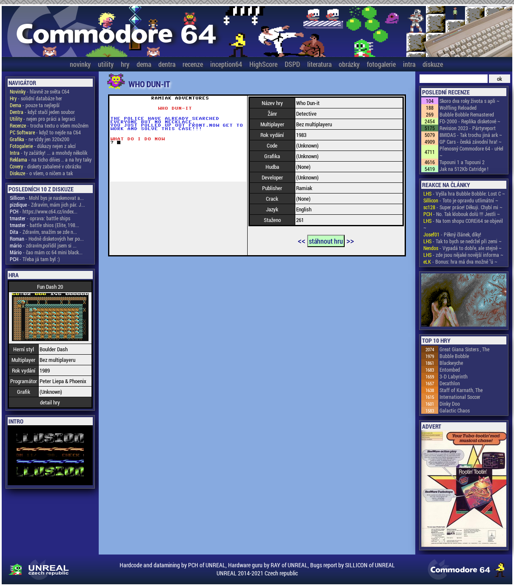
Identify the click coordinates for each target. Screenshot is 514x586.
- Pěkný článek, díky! (452, 234)
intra (409, 64)
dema (144, 64)
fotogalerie (381, 64)
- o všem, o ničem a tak (41, 173)
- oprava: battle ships (40, 218)
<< (302, 240)
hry (125, 64)
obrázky (349, 64)
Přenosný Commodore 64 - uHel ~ (471, 152)
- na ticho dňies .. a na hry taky (50, 159)
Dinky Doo (450, 403)
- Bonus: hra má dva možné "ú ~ (460, 261)
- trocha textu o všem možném (49, 125)
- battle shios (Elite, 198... (44, 225)
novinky (80, 64)
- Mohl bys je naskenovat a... (47, 197)
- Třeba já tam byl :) (35, 259)
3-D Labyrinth (454, 376)
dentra (166, 64)
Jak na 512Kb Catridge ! (464, 168)
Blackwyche (451, 362)
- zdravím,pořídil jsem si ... (43, 245)
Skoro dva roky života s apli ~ (470, 100)
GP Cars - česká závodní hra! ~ (471, 141)
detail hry (50, 402)
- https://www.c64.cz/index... (43, 211)
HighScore (263, 64)
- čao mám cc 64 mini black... (46, 252)
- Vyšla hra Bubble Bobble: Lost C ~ (464, 193)
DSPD (292, 64)
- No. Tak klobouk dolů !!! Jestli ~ (461, 214)
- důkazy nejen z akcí (43, 145)
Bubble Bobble (454, 356)
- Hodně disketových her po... (47, 238)
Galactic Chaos (455, 410)
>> (350, 240)
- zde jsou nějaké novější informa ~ (463, 254)
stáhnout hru (326, 240)
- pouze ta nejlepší (35, 105)
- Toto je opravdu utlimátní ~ (460, 200)
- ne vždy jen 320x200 (39, 139)
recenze (193, 64)
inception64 (226, 64)
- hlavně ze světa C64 (39, 91)
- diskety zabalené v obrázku (45, 166)
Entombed (450, 369)
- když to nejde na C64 (45, 132)
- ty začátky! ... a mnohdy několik (48, 152)
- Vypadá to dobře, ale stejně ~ (462, 248)
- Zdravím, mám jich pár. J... (47, 204)
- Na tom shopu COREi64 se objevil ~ (463, 224)
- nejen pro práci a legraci (42, 118)
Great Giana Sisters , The (464, 349)
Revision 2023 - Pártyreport (468, 128)
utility (106, 64)
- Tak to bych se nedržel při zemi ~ (462, 241)
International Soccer (460, 396)
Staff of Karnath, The (461, 390)
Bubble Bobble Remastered (467, 114)
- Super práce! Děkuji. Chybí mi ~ (463, 207)
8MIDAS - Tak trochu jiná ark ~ (471, 134)
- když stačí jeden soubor (42, 111)
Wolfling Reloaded (458, 107)
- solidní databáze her (36, 98)
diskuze (433, 64)
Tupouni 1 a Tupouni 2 (462, 162)
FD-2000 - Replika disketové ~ (470, 121)
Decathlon (450, 383)
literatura (319, 64)
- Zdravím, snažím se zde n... (43, 231)
